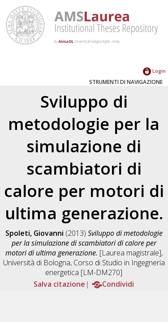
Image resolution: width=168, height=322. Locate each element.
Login (154, 70)
